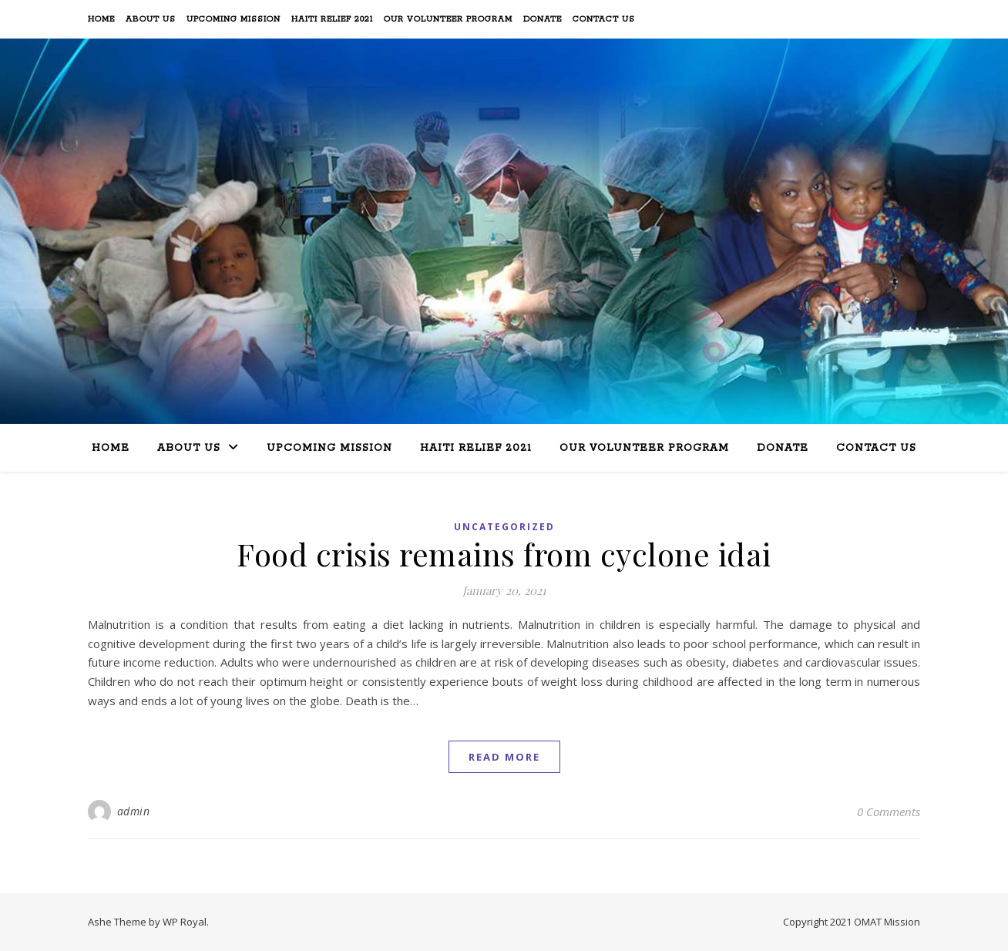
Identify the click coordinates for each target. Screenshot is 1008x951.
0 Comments (888, 811)
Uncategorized (504, 526)
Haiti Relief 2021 (332, 19)
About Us (151, 19)
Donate (542, 19)
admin (133, 811)
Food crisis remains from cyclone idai (504, 553)
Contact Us (604, 19)
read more (504, 757)
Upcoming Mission (233, 19)
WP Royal (185, 922)
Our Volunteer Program (448, 19)
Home (101, 19)
